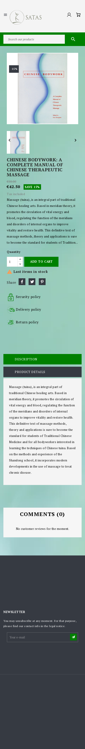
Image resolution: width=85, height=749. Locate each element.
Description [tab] (26, 359)
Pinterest (42, 281)
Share (22, 281)
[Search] (42, 39)
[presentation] (41, 654)
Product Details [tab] (30, 372)
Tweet (32, 281)
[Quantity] (12, 262)
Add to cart (41, 261)
